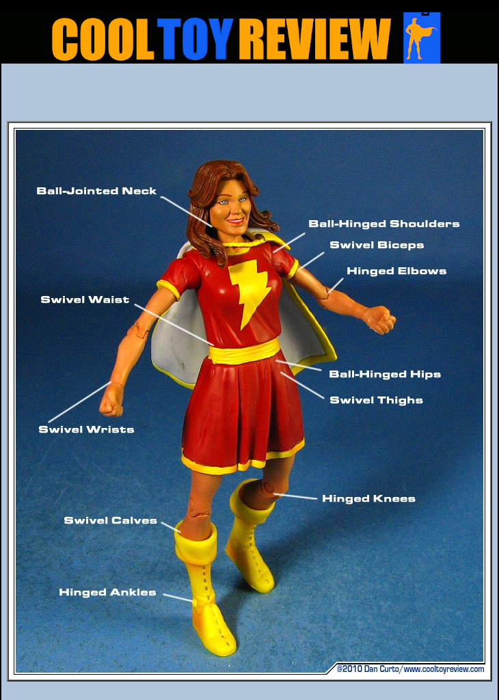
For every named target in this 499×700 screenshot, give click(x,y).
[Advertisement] (249, 96)
